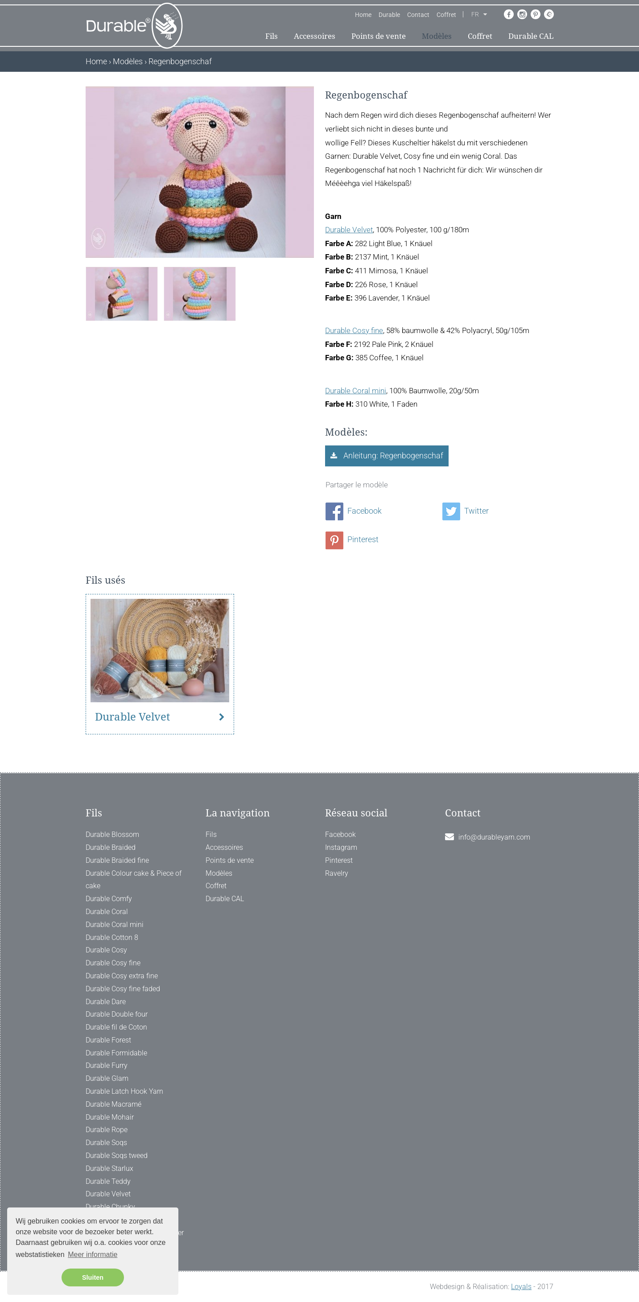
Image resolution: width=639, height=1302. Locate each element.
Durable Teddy (108, 1181)
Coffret (446, 15)
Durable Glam (107, 1078)
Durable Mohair (110, 1117)
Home (363, 15)
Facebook (354, 510)
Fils (271, 36)
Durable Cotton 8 (112, 937)
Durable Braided (111, 847)
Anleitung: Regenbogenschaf (392, 455)
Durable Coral (107, 911)
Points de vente (378, 36)
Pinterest (352, 539)
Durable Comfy (109, 898)
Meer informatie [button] (92, 1254)
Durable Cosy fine (354, 330)
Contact (418, 15)
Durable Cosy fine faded (123, 989)
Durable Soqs (106, 1142)
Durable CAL (531, 36)
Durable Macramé (113, 1104)
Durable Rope (107, 1129)
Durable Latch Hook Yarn (124, 1091)
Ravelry (336, 873)
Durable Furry (107, 1065)
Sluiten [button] (92, 1277)
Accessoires (314, 36)
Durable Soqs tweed (117, 1155)
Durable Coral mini (355, 390)
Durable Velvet (349, 229)
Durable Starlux (109, 1168)
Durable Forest (108, 1040)
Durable (389, 15)
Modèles (437, 36)
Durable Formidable (116, 1053)
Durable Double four (117, 1014)
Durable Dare (106, 1001)
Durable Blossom (112, 834)
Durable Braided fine (117, 860)
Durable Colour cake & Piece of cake (133, 879)
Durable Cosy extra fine (122, 976)
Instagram (341, 847)
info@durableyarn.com (494, 837)
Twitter (465, 510)
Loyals (521, 1286)
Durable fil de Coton (116, 1027)
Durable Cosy (106, 950)
